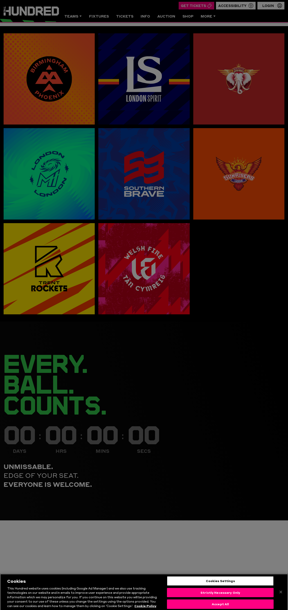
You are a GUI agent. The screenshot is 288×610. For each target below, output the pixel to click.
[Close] (281, 601)
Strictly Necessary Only (220, 601)
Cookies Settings (220, 590)
